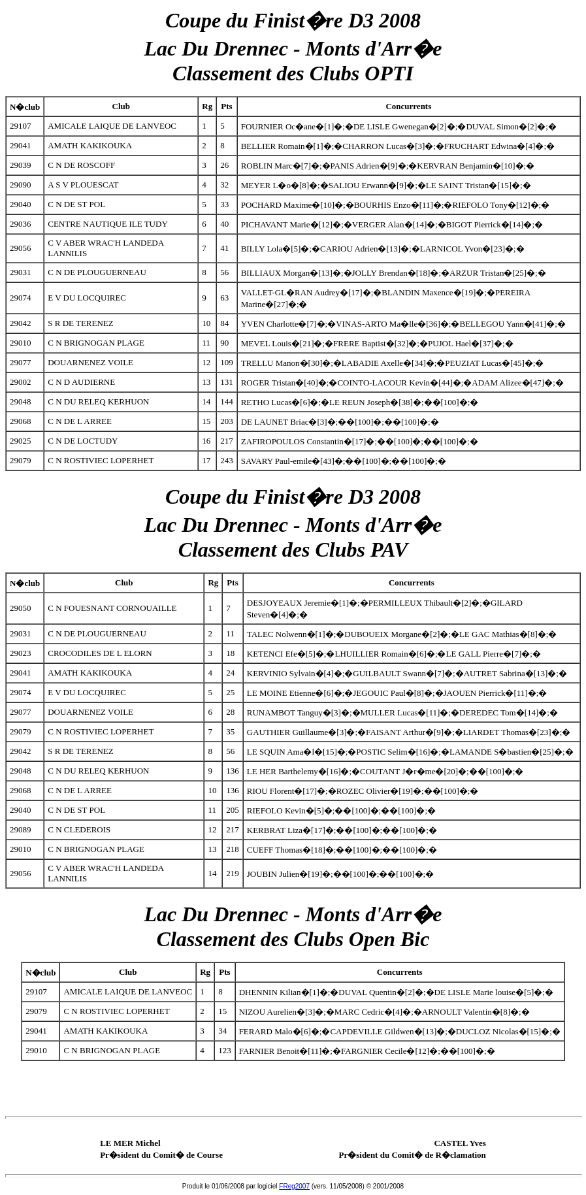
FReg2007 (294, 1186)
